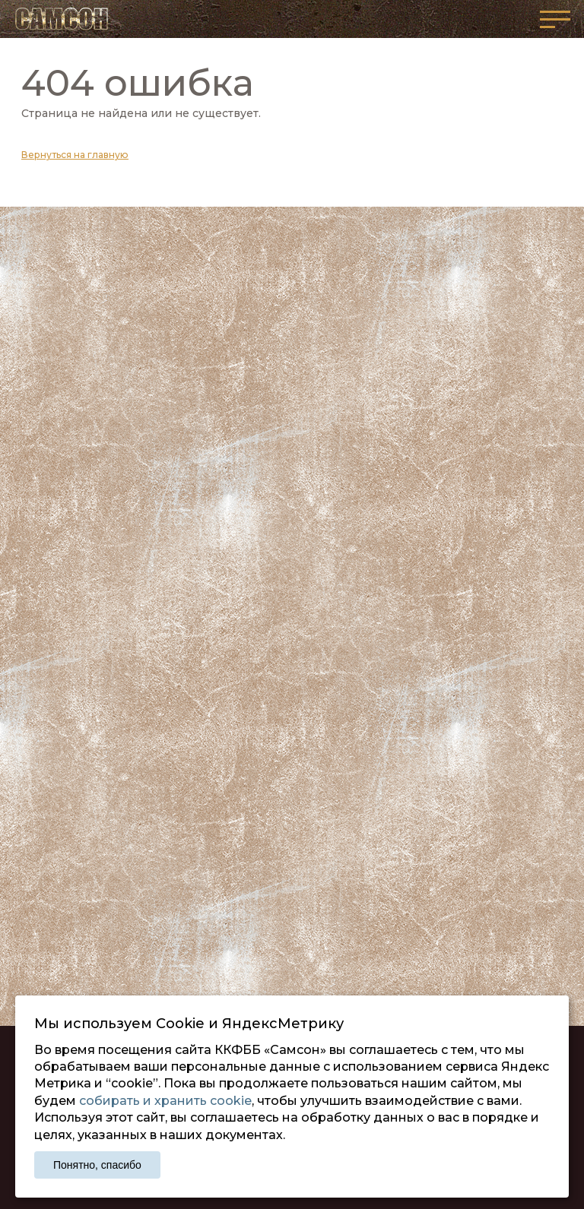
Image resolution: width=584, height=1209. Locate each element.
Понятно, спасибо (97, 1165)
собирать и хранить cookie (165, 1100)
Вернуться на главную (75, 154)
